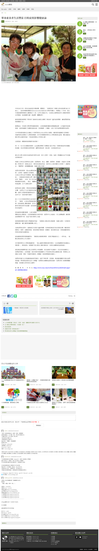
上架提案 (95, 549)
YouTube (84, 538)
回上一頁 (72, 296)
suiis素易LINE (80, 537)
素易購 (16, 1)
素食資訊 (8, 1)
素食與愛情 (8, 327)
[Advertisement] (42, 95)
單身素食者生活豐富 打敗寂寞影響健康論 (16, 331)
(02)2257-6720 (36, 536)
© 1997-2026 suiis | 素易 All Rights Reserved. (10, 549)
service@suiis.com (37, 539)
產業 (23, 9)
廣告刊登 (85, 549)
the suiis (4, 9)
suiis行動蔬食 (55, 542)
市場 (14, 9)
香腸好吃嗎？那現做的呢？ (12, 329)
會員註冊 (93, 1)
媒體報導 (81, 549)
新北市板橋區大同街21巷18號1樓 (39, 541)
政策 (10, 9)
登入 (97, 1)
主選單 (96, 4)
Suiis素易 (76, 537)
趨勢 (19, 9)
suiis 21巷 (54, 544)
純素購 (20, 1)
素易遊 (24, 1)
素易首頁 (3, 1)
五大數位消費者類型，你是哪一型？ (15, 324)
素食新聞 (12, 1)
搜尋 (93, 4)
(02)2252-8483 (36, 538)
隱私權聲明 (90, 549)
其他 (32, 9)
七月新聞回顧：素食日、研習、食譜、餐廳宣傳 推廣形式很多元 (22, 322)
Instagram (84, 536)
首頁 (2, 12)
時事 (28, 9)
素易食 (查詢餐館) (56, 541)
